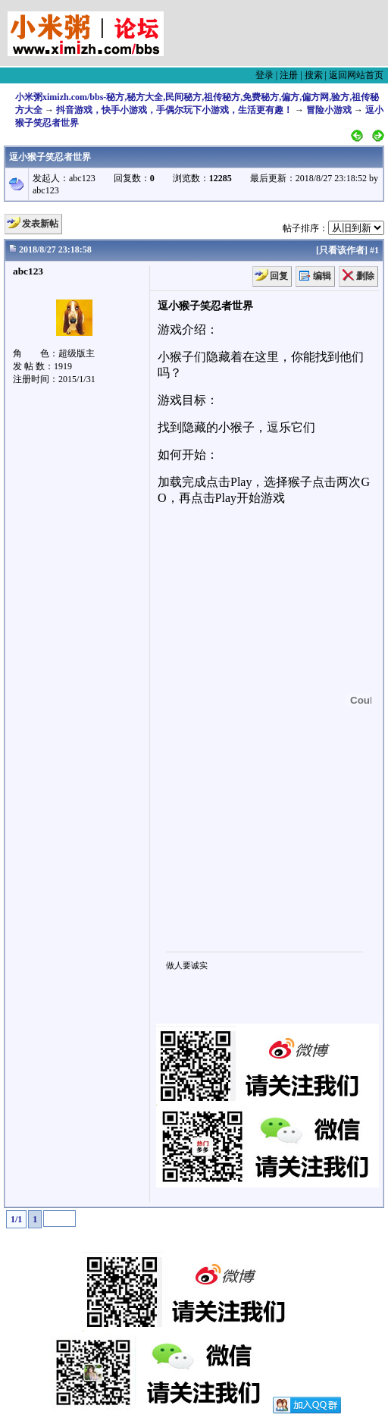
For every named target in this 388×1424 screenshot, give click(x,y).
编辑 (322, 276)
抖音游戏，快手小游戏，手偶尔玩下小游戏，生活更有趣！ (174, 110)
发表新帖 (40, 223)
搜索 (314, 75)
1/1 (16, 1219)
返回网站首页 (356, 75)
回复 (279, 276)
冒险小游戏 (329, 110)
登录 (264, 75)
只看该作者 (342, 250)
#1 (374, 250)
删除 (365, 276)
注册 (289, 75)
